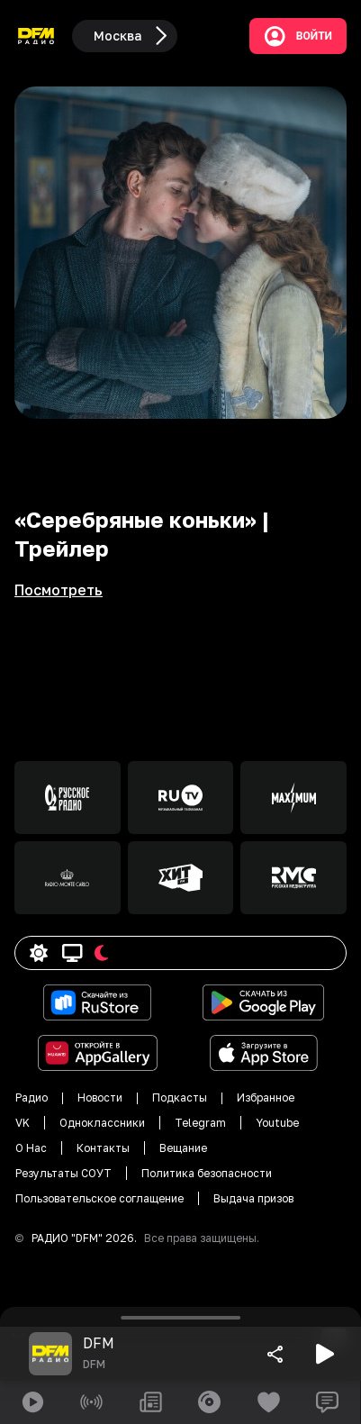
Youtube (277, 1122)
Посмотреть (58, 590)
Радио (31, 1097)
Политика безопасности (206, 1173)
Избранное (265, 1097)
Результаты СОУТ (63, 1173)
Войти (298, 36)
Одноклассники (102, 1122)
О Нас (31, 1148)
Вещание (183, 1148)
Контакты (103, 1148)
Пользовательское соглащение (99, 1198)
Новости (99, 1097)
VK (22, 1122)
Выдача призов (253, 1198)
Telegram (200, 1122)
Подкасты (179, 1097)
